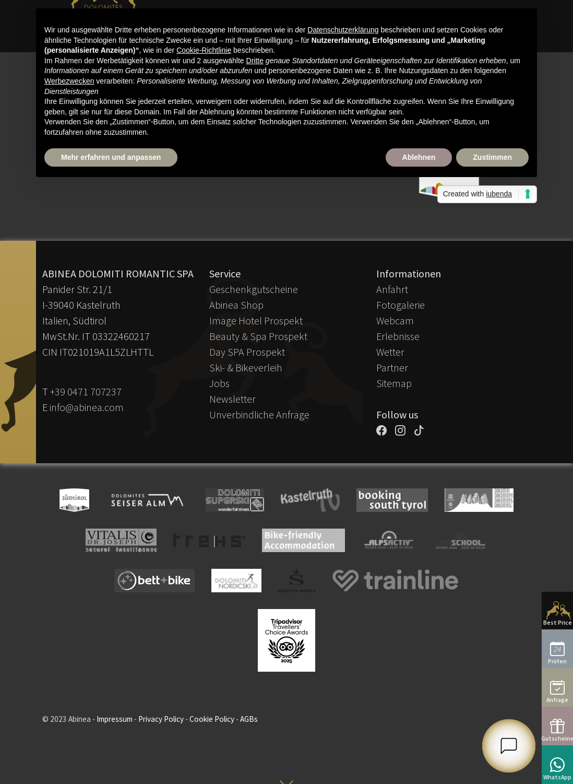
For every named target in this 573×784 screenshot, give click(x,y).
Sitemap (394, 383)
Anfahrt (392, 289)
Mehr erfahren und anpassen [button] (111, 157)
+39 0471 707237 (86, 391)
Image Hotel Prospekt (256, 320)
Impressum (115, 719)
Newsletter (232, 398)
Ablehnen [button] (419, 157)
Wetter (390, 351)
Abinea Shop (236, 304)
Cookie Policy (211, 719)
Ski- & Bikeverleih (245, 367)
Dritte (255, 60)
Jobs (219, 383)
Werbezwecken (69, 81)
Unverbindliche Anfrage (259, 414)
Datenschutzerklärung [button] (342, 30)
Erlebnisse (398, 336)
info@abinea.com (87, 407)
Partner (392, 367)
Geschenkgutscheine (253, 289)
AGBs (249, 719)
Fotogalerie (400, 304)
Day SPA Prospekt (247, 351)
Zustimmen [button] (492, 157)
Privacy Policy (161, 719)
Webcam (395, 320)
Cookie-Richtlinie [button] (203, 50)
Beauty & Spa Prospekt (258, 336)
